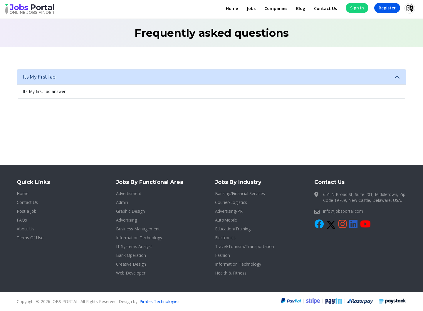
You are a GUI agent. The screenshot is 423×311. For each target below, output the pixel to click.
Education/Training (233, 229)
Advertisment (128, 193)
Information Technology (139, 237)
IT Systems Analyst (134, 246)
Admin (122, 202)
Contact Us (325, 8)
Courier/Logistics (231, 202)
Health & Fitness (230, 273)
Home (232, 8)
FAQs (22, 220)
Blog (300, 8)
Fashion (222, 255)
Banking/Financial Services (240, 193)
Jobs (251, 8)
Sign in (357, 8)
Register (387, 8)
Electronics (225, 237)
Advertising (126, 220)
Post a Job (26, 211)
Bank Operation (131, 255)
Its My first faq (39, 77)
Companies (275, 8)
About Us (25, 229)
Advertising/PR (229, 211)
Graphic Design (130, 211)
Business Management (138, 229)
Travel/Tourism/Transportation (244, 246)
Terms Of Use (30, 237)
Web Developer (130, 273)
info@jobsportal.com (343, 211)
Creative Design (131, 264)
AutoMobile (226, 220)
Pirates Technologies (159, 301)
